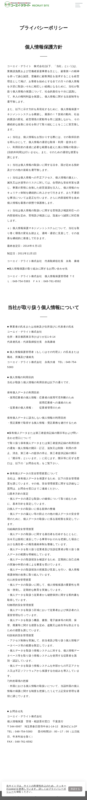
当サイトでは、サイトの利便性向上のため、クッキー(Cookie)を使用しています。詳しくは (36, 787)
